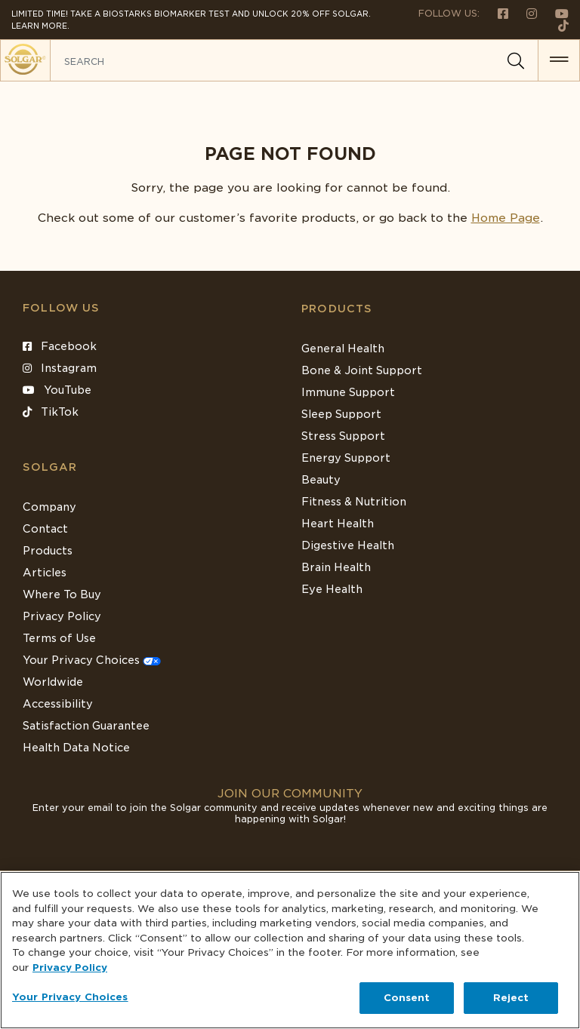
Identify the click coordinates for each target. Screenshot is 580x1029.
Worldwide (53, 682)
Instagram (60, 368)
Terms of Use (59, 638)
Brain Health (336, 567)
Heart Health (337, 524)
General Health (342, 348)
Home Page (505, 218)
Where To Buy (62, 594)
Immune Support (348, 392)
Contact (45, 529)
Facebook (60, 346)
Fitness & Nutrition (353, 502)
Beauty (321, 480)
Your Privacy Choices (92, 660)
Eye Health (331, 589)
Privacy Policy (62, 616)
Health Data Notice (76, 748)
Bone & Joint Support (361, 370)
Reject (511, 997)
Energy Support (345, 458)
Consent (407, 997)
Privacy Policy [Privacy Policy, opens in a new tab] (69, 967)
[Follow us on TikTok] (558, 25)
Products (336, 309)
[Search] (516, 61)
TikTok (51, 412)
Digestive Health (347, 545)
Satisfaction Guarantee (86, 726)
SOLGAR (50, 467)
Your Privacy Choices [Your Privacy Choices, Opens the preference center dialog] (70, 997)
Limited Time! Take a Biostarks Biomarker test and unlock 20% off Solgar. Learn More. (191, 19)
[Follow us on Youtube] (554, 13)
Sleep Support (341, 414)
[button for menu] (558, 60)
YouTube (57, 390)
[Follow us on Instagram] (525, 13)
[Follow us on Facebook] (497, 13)
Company (49, 507)
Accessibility (58, 704)
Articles (44, 573)
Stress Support (343, 436)
